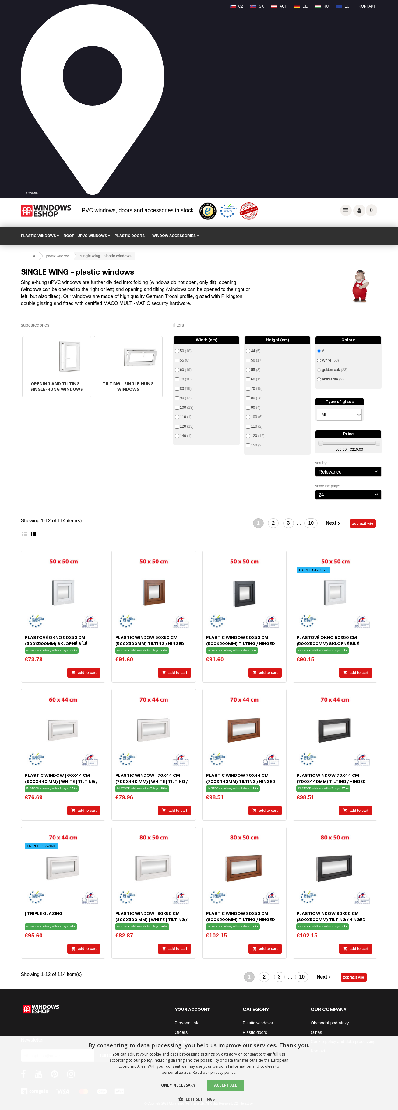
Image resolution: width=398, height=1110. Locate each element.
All (324, 351)
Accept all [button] (225, 1085)
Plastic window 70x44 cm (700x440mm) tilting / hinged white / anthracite (331, 781)
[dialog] (199, 1073)
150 (256, 445)
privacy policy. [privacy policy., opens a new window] (223, 1072)
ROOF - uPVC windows (85, 236)
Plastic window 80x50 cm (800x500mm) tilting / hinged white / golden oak (240, 919)
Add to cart (84, 672)
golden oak (334, 370)
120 (187, 426)
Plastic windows (258, 1023)
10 (311, 523)
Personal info (187, 1023)
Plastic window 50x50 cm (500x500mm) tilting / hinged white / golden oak (149, 643)
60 (186, 370)
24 (349, 494)
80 (186, 389)
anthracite (333, 379)
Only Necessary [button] (178, 1085)
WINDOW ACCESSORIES (174, 236)
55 (184, 360)
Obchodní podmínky (330, 1023)
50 (186, 351)
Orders (181, 1032)
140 (186, 436)
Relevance (349, 471)
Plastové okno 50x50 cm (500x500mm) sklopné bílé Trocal (56, 643)
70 (186, 379)
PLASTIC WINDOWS (38, 236)
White (330, 360)
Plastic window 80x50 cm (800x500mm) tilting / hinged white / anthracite (331, 919)
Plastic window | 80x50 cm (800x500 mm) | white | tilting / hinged (151, 919)
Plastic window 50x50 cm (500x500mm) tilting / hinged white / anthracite (240, 643)
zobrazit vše (362, 523)
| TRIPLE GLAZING (43, 913)
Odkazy (346, 210)
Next (334, 523)
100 (187, 407)
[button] (199, 1099)
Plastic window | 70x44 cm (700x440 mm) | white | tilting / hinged (151, 781)
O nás (316, 1032)
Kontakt (367, 6)
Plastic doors (255, 1032)
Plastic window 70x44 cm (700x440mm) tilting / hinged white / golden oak (240, 781)
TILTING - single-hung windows (128, 386)
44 (255, 351)
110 (186, 417)
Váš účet (359, 211)
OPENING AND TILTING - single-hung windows (56, 386)
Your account (192, 1009)
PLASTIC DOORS (130, 236)
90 (186, 398)
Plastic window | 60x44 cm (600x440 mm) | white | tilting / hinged (61, 781)
